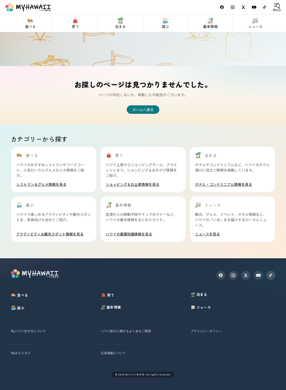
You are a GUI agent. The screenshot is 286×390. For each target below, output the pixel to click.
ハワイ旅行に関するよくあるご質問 (126, 331)
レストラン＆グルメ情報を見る (41, 184)
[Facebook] (221, 7)
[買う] (75, 40)
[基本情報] (210, 40)
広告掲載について (113, 353)
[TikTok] (264, 7)
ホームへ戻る (143, 109)
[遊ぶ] (165, 40)
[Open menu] (277, 7)
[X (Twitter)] (243, 7)
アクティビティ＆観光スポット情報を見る (50, 234)
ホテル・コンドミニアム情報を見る (223, 184)
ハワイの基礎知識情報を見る (129, 234)
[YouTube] (254, 7)
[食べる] (30, 40)
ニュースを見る (207, 234)
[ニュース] (255, 40)
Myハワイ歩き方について (28, 331)
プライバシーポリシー (206, 331)
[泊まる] (120, 40)
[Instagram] (232, 7)
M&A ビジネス (21, 353)
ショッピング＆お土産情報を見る (132, 184)
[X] (245, 275)
